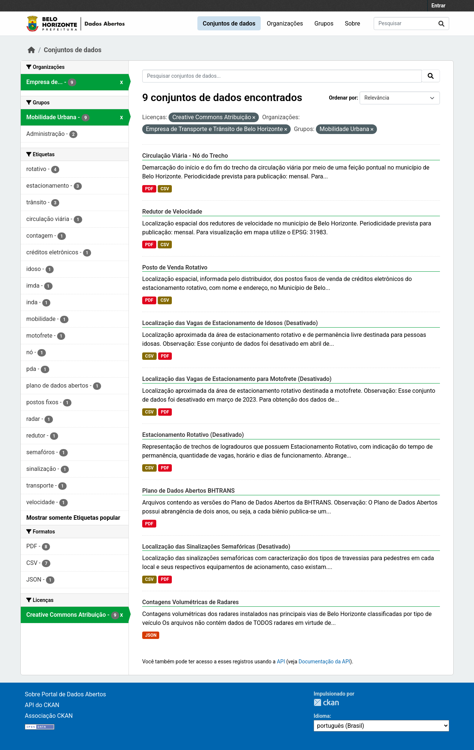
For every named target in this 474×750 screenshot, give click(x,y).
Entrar (438, 6)
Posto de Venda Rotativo (174, 267)
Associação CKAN (49, 715)
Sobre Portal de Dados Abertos (65, 694)
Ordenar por (343, 98)
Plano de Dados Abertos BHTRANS (188, 490)
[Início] (31, 50)
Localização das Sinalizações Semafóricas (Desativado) (216, 546)
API (281, 661)
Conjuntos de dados (229, 23)
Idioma (322, 716)
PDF (149, 188)
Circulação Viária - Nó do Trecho (185, 155)
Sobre (352, 23)
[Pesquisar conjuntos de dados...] (411, 23)
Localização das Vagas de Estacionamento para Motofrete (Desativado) (236, 378)
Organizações (285, 23)
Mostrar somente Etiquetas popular (73, 517)
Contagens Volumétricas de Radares (190, 602)
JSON (151, 635)
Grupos (324, 23)
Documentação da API (324, 661)
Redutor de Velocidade (172, 211)
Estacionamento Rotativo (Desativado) (193, 434)
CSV (164, 188)
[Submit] (441, 23)
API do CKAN (42, 705)
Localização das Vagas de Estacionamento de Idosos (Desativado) (230, 323)
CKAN (326, 702)
